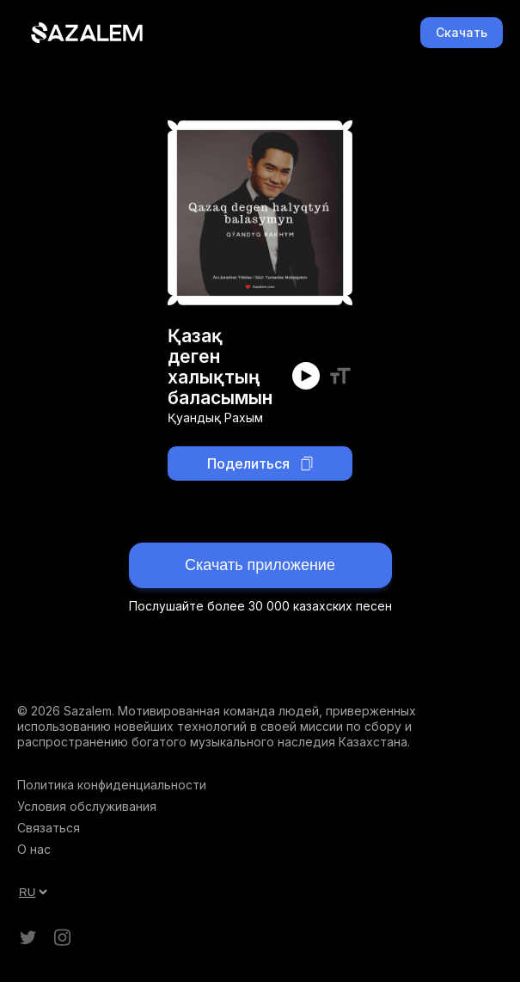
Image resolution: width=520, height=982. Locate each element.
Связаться (48, 827)
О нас (34, 849)
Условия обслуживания (86, 806)
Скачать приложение (260, 565)
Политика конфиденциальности (111, 784)
